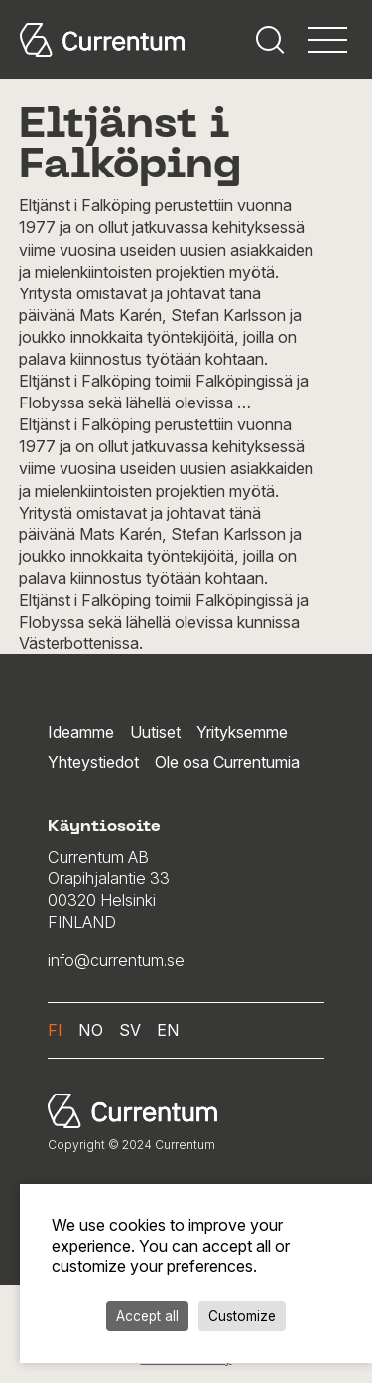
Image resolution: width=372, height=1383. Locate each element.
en (168, 1030)
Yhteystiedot (93, 762)
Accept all (147, 1316)
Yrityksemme (242, 732)
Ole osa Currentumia (227, 762)
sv (130, 1030)
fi (55, 1030)
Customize (242, 1316)
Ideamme (81, 732)
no (90, 1030)
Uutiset (155, 732)
